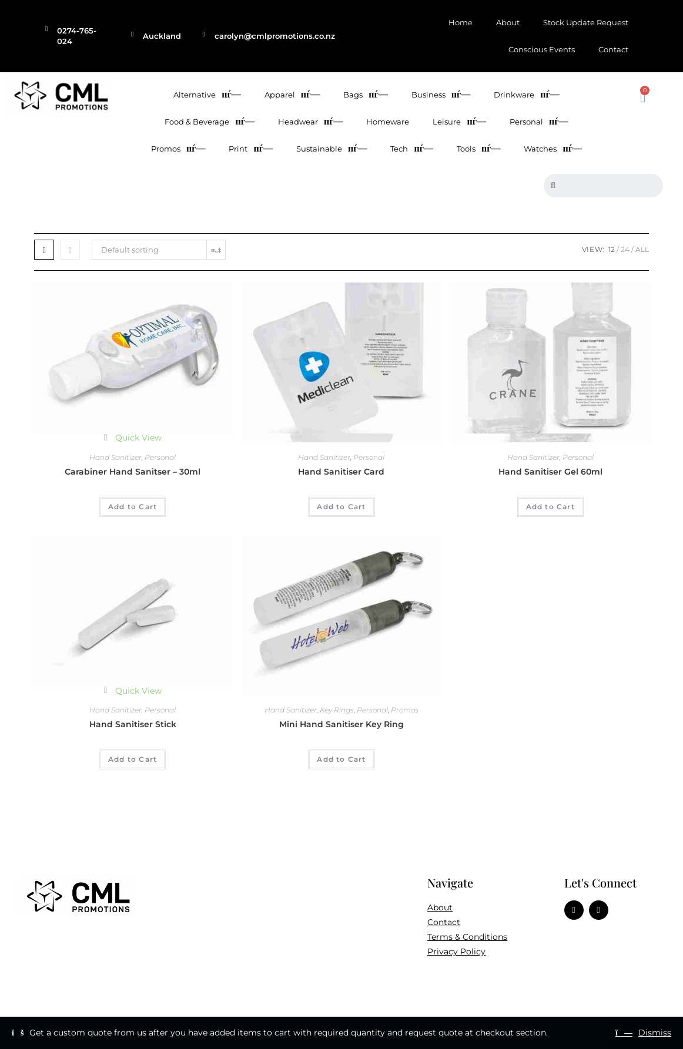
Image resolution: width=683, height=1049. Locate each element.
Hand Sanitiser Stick (132, 724)
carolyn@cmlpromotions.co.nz (275, 36)
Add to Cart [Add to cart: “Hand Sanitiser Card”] (341, 506)
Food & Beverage (209, 121)
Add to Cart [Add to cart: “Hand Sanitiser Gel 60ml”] (550, 506)
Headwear (310, 121)
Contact (613, 49)
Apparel (292, 94)
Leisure (459, 121)
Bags (365, 94)
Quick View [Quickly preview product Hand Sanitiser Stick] (133, 690)
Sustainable (331, 148)
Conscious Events (541, 49)
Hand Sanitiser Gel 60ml (550, 471)
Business (440, 94)
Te (431, 937)
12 (611, 249)
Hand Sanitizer (115, 457)
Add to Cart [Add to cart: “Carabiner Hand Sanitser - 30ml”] (132, 506)
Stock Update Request (585, 22)
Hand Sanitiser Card (341, 471)
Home (460, 22)
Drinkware (526, 94)
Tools (478, 148)
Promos (178, 148)
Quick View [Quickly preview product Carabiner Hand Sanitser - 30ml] (133, 437)
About (508, 22)
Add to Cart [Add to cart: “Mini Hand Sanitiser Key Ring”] (341, 759)
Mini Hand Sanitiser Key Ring (341, 724)
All (642, 249)
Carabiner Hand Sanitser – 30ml (132, 471)
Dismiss (654, 1032)
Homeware (387, 121)
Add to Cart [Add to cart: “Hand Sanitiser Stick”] (132, 759)
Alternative (206, 94)
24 (625, 249)
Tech (411, 148)
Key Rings (337, 709)
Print (250, 148)
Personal (539, 121)
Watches (552, 148)
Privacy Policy (456, 951)
